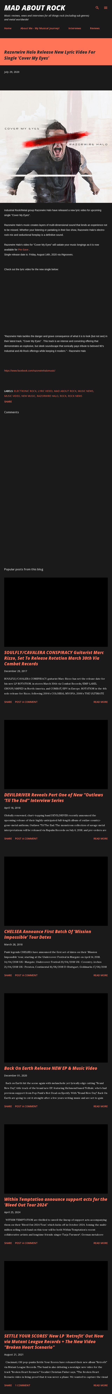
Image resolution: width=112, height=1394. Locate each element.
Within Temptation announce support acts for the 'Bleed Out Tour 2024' (55, 1202)
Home (7, 28)
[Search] (97, 6)
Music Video (12, 396)
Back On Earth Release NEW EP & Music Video (50, 1068)
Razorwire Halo (47, 396)
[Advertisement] (56, 531)
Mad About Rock (34, 7)
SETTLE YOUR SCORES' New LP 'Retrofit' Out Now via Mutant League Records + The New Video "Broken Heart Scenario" (53, 1341)
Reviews (95, 28)
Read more (101, 702)
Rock (63, 396)
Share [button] (8, 401)
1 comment (22, 1385)
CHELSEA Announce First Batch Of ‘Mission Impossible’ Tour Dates (47, 934)
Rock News (75, 396)
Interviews (75, 28)
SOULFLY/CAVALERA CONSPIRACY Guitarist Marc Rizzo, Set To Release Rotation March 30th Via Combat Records (54, 658)
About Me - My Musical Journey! (40, 28)
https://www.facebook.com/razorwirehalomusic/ (29, 370)
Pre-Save (23, 249)
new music (28, 396)
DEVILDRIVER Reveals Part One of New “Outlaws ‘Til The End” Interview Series (53, 797)
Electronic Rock (25, 391)
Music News (85, 391)
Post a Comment (26, 702)
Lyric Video (45, 391)
